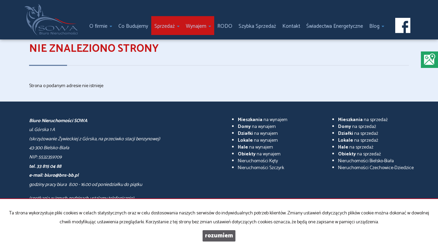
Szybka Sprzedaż (257, 26)
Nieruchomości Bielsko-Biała (366, 161)
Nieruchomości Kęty (258, 161)
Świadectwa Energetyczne (334, 26)
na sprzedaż (363, 120)
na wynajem (262, 120)
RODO (224, 26)
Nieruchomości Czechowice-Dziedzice (376, 168)
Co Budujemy (133, 26)
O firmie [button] (100, 26)
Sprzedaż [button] (167, 26)
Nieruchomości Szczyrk (261, 168)
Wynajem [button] (198, 26)
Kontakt (291, 26)
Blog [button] (376, 26)
